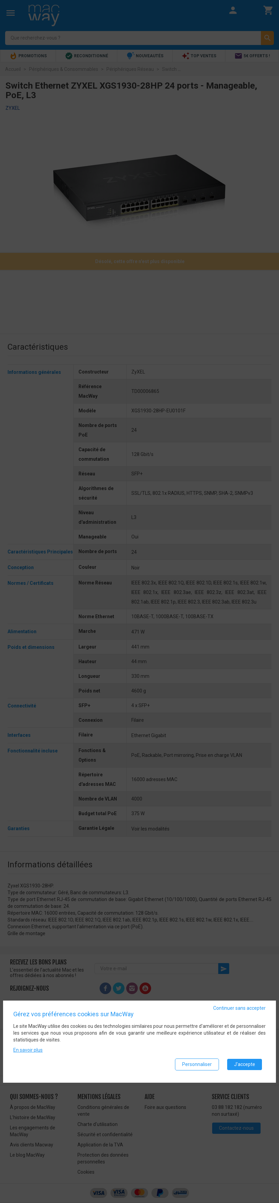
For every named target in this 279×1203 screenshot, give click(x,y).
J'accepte (244, 1066)
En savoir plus (28, 1052)
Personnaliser (197, 1066)
